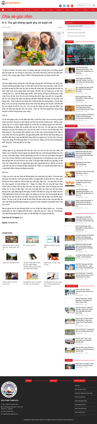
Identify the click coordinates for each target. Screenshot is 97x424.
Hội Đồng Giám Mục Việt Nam (83, 393)
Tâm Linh (67, 9)
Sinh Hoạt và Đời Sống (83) (76, 33)
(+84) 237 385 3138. (8, 411)
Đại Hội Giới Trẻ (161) (74, 29)
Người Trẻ (76, 9)
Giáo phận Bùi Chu (80, 404)
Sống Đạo (59, 9)
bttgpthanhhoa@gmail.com (10, 414)
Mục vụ (51, 9)
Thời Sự (18, 9)
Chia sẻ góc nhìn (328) (75, 26)
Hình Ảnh (35, 9)
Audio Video (27, 9)
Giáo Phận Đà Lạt (80, 412)
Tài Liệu (93, 9)
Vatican (77, 385)
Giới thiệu (10, 9)
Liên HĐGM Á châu (80, 389)
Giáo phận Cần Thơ (80, 408)
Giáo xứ (44, 9)
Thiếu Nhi (85, 9)
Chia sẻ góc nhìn (17, 16)
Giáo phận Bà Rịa (80, 397)
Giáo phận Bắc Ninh (81, 401)
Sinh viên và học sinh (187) (76, 36)
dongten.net (13, 223)
